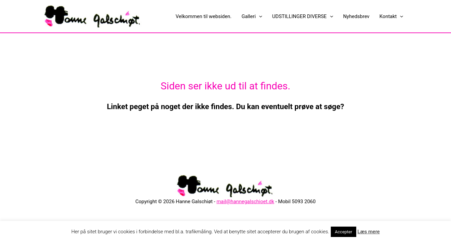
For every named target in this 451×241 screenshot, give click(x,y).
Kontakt (391, 16)
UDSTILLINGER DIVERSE (302, 16)
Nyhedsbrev (356, 16)
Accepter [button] (343, 231)
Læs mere (369, 232)
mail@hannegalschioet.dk (245, 201)
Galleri (251, 16)
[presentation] (259, 16)
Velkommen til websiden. (204, 16)
